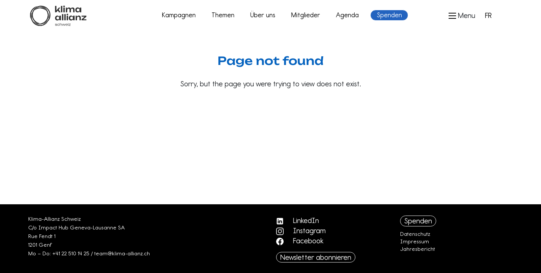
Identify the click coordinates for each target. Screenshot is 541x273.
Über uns (262, 15)
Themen (223, 15)
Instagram (301, 230)
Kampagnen (179, 15)
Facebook (299, 240)
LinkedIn (297, 220)
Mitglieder (305, 15)
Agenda (347, 15)
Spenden (389, 15)
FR (488, 15)
